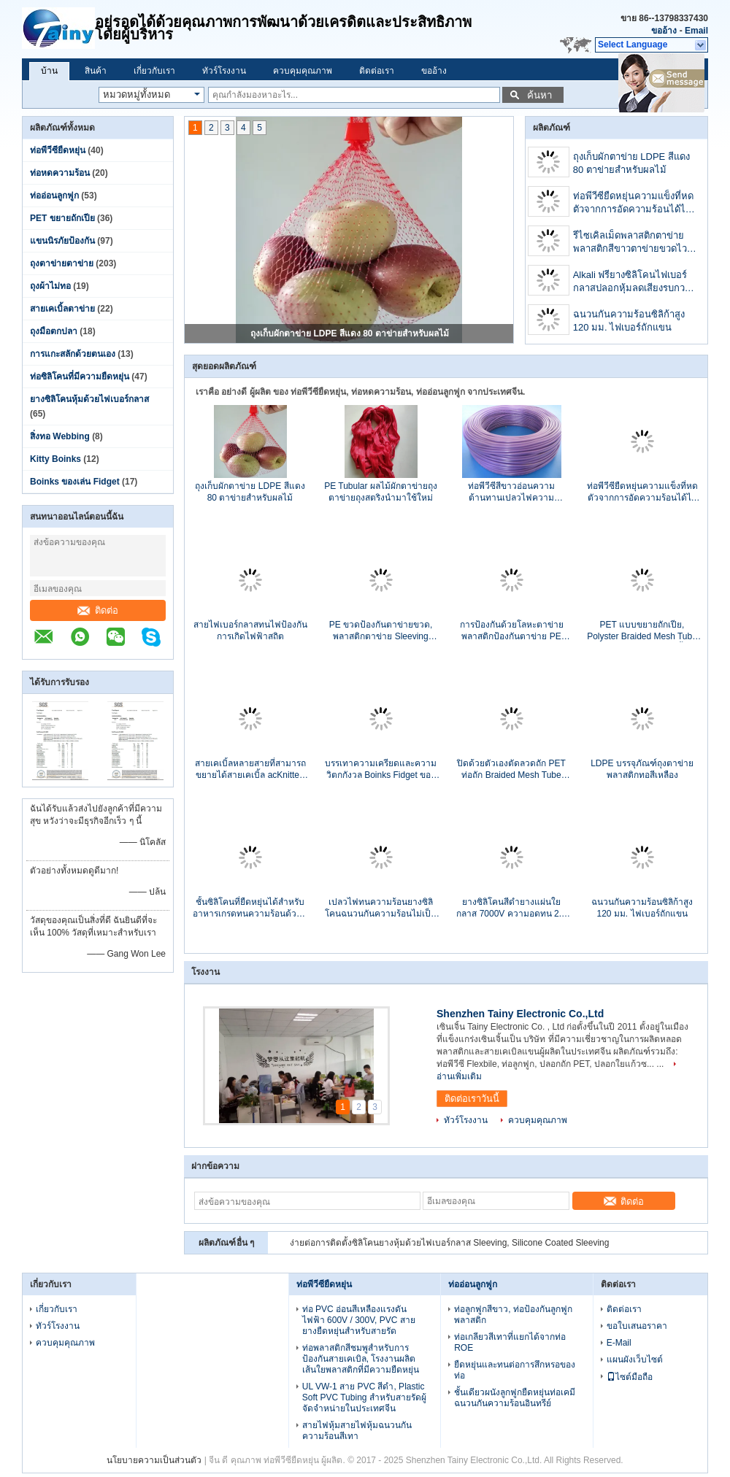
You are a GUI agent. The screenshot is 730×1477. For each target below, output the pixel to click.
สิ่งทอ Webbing (60, 436)
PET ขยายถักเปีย (62, 218)
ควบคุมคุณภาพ (302, 71)
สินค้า (96, 71)
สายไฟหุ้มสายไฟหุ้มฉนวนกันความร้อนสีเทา (357, 1430)
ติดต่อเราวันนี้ (472, 1098)
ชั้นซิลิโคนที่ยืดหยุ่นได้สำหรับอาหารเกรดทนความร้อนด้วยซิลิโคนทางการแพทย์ (250, 908)
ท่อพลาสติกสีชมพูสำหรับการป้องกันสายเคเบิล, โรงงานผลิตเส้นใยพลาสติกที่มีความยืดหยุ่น (360, 1359)
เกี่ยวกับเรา (154, 71)
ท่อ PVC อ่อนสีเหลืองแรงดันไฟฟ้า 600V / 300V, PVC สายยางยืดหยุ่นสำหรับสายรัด (358, 1320)
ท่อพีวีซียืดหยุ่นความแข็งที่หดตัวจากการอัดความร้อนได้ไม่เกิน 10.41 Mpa (633, 203)
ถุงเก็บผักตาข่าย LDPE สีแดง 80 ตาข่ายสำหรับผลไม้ (349, 333)
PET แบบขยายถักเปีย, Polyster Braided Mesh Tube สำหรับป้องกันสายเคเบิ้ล (642, 631)
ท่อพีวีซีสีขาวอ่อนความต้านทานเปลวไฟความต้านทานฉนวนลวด (511, 492)
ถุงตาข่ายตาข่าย (61, 263)
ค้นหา (539, 95)
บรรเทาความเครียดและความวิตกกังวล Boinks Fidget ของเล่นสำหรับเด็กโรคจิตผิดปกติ (381, 769)
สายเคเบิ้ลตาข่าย (62, 309)
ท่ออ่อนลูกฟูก (54, 195)
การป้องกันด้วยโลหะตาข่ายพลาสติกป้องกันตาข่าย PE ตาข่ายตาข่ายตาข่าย (512, 631)
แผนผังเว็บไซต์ (635, 1359)
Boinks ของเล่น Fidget (75, 482)
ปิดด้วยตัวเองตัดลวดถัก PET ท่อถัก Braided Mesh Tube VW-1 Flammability (511, 769)
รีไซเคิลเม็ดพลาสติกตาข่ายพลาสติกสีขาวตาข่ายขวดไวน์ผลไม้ (633, 243)
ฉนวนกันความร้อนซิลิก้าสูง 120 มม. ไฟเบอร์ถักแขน (629, 321)
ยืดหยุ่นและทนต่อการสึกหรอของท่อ (514, 1370)
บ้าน (49, 71)
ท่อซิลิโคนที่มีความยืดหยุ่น (79, 376)
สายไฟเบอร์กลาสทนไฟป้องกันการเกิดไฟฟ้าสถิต (250, 630)
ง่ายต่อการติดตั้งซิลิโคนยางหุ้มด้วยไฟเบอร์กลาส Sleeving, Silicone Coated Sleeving (449, 1243)
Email (696, 31)
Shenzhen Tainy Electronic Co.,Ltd (520, 1013)
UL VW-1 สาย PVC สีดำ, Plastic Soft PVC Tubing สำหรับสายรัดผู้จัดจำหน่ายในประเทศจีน (364, 1397)
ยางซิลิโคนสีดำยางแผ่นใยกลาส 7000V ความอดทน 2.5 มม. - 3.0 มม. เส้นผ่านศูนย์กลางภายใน (511, 908)
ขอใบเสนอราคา (637, 1326)
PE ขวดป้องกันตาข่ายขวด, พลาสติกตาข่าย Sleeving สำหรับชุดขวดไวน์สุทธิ (381, 631)
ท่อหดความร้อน (60, 173)
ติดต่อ (97, 610)
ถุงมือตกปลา (53, 331)
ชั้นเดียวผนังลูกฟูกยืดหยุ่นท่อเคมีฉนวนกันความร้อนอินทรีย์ (514, 1397)
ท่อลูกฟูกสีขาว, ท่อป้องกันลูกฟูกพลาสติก (513, 1314)
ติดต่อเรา (376, 71)
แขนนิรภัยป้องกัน (62, 241)
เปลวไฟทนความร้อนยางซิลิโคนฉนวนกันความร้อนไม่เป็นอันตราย (381, 908)
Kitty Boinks (55, 459)
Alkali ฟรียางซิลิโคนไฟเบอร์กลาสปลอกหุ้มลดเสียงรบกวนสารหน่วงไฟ (632, 282)
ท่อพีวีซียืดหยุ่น (57, 150)
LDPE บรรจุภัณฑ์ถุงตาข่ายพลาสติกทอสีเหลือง (642, 769)
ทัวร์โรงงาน (224, 71)
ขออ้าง (664, 31)
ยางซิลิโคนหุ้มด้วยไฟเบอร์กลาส (89, 399)
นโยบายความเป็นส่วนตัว (154, 1460)
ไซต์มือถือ (630, 1377)
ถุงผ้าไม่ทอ (50, 286)
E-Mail (619, 1343)
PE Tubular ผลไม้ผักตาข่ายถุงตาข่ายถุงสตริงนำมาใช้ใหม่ (380, 492)
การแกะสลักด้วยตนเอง (72, 354)
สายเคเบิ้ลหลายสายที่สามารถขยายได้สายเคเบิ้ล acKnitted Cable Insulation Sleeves (250, 769)
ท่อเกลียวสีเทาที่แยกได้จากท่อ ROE (510, 1342)
